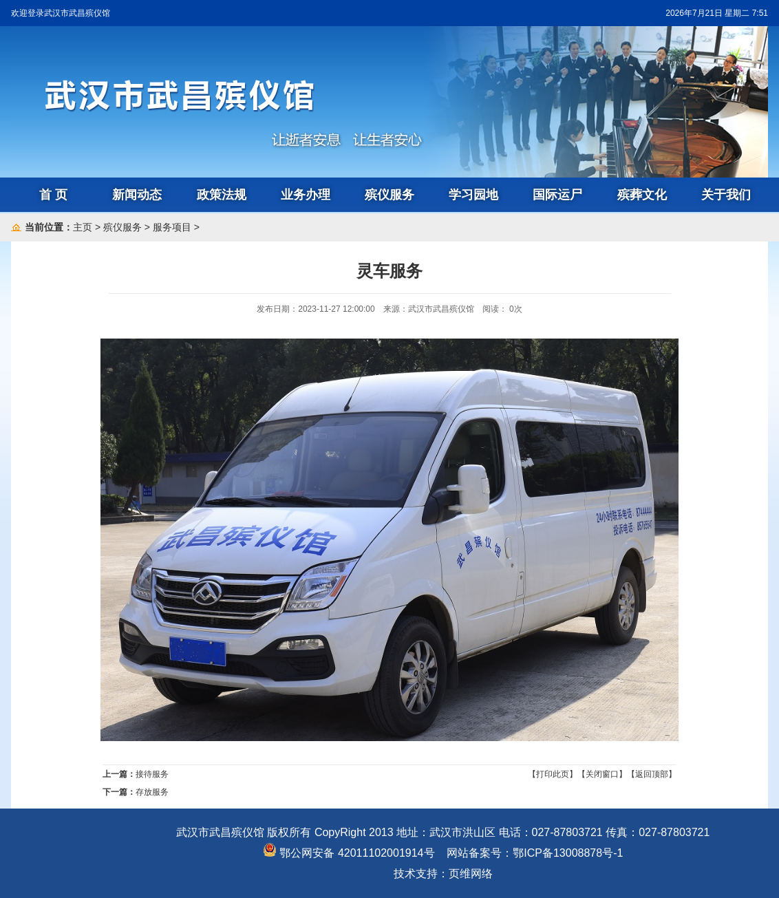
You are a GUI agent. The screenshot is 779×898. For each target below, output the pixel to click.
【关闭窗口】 (602, 774)
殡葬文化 (642, 195)
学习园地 (473, 195)
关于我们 (726, 195)
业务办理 (305, 195)
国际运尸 (557, 195)
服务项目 (172, 227)
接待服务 (152, 774)
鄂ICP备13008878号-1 (568, 853)
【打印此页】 (552, 774)
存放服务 (152, 792)
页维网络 (471, 873)
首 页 (53, 195)
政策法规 (221, 195)
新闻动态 (137, 195)
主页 (82, 227)
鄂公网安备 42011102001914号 (348, 853)
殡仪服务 (389, 195)
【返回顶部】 (651, 774)
